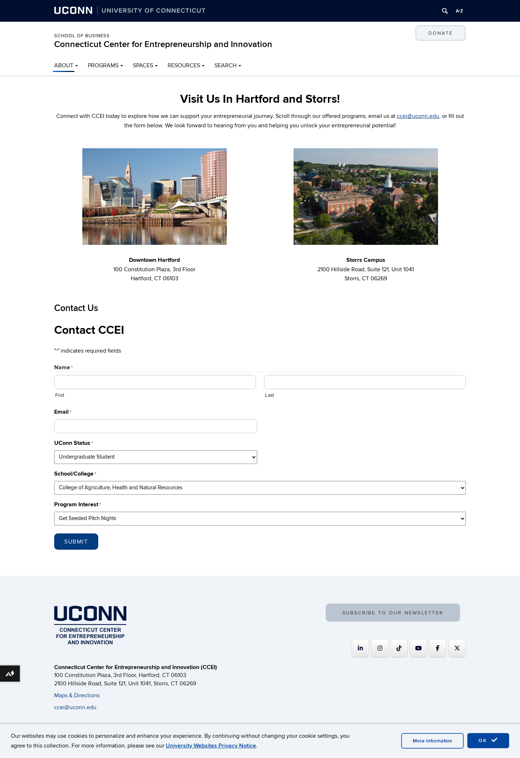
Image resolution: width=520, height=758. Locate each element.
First (59, 395)
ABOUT (63, 65)
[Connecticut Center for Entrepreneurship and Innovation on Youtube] (418, 648)
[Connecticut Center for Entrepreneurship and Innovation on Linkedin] (360, 648)
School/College (75, 474)
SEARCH (225, 65)
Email (63, 412)
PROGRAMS (103, 65)
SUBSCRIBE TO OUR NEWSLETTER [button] (392, 613)
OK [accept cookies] (488, 740)
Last (269, 395)
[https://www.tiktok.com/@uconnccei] (399, 648)
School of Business (82, 36)
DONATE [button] (440, 33)
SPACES (143, 65)
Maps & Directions (77, 695)
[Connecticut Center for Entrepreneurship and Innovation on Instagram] (380, 648)
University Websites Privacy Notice (211, 745)
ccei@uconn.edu (418, 116)
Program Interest (77, 504)
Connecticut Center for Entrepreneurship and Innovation (163, 44)
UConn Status (73, 443)
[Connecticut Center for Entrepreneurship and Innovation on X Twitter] (457, 648)
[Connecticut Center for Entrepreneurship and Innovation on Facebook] (437, 648)
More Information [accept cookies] (432, 741)
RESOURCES (184, 65)
